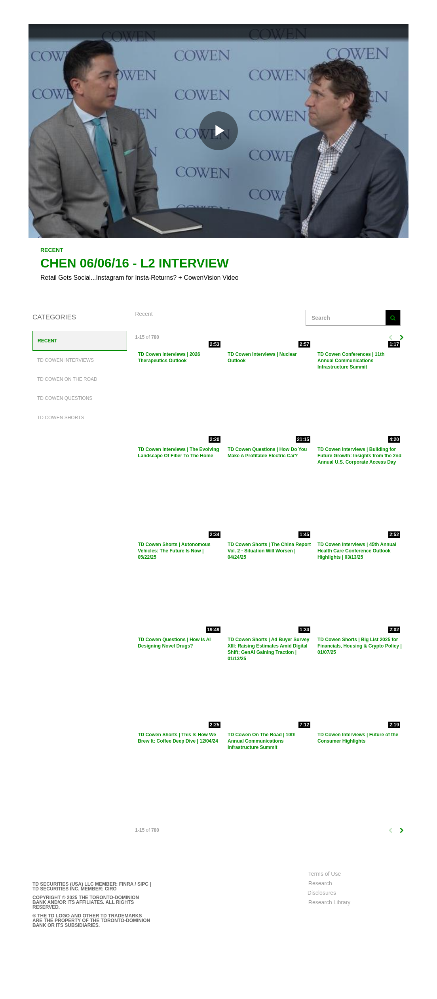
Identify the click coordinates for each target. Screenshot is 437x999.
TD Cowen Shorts (60, 417)
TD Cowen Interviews (65, 360)
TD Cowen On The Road (67, 379)
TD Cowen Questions (64, 398)
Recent (47, 341)
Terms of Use (324, 874)
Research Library (329, 902)
